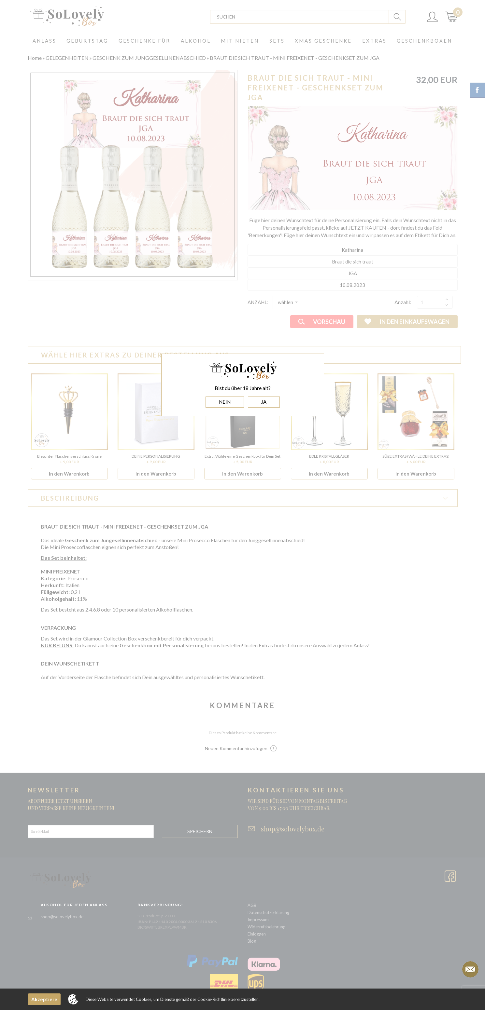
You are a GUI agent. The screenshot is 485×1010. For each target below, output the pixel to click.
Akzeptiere (44, 999)
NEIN (225, 402)
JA (263, 402)
